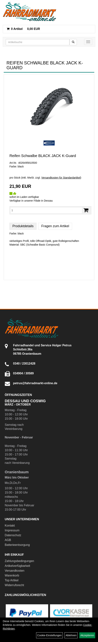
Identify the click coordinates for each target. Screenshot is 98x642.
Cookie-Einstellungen (49, 635)
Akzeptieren (87, 635)
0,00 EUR (23, 28)
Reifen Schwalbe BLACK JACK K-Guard (42, 156)
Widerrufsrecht (14, 585)
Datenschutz (13, 535)
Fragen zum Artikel (55, 226)
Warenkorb (12, 575)
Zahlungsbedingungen (19, 561)
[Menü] (88, 42)
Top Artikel (12, 580)
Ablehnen (71, 635)
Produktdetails (23, 226)
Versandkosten (14, 570)
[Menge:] (46, 210)
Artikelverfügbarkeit (17, 565)
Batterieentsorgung (17, 544)
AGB (8, 540)
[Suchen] (73, 42)
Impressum (12, 530)
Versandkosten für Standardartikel (60, 177)
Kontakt (10, 525)
